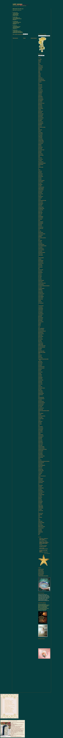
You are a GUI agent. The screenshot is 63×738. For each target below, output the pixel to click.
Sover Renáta (40, 430)
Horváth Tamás (40, 232)
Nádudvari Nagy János (41, 345)
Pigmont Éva (40, 378)
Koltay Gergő (40, 281)
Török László (40, 493)
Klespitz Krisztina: (41, 280)
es (38, 168)
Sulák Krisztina (40, 434)
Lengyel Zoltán (40, 308)
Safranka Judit (40, 409)
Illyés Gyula (40, 240)
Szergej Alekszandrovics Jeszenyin (43, 461)
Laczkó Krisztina (41, 305)
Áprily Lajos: (40, 85)
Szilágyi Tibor (40, 466)
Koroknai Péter (40, 292)
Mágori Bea (40, 316)
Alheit (39, 71)
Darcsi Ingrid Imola (41, 149)
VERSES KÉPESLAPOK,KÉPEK (43, 575)
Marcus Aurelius (40, 321)
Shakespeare (40, 421)
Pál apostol (40, 365)
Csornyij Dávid (40, 143)
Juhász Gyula (40, 253)
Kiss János (40, 276)
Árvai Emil (40, 88)
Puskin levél (40, 386)
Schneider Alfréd (41, 418)
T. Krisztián (40, 473)
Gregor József (40, 201)
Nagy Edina (40, 348)
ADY (39, 63)
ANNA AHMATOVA (41, 79)
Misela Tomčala (40, 336)
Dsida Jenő (40, 157)
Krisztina (39, 300)
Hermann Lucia (40, 228)
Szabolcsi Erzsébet (41, 446)
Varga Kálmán (40, 501)
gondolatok (40, 197)
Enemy (39, 165)
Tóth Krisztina (40, 490)
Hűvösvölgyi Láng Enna (42, 237)
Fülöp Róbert (40, 184)
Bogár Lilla (40, 125)
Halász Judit (40, 213)
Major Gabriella (40, 317)
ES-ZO (39, 169)
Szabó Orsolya (40, 442)
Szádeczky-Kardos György (42, 449)
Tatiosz (39, 477)
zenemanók (40, 530)
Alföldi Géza (40, 69)
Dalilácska (40, 144)
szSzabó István (40, 469)
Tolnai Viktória (40, 485)
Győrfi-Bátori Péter (41, 208)
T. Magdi (39, 474)
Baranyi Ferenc (40, 108)
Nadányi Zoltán (40, 344)
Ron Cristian (40, 406)
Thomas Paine (40, 482)
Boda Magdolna (40, 123)
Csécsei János (40, 139)
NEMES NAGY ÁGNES (41, 352)
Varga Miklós (40, 502)
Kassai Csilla (40, 265)
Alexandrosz (40, 68)
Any (39, 83)
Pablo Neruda (40, 362)
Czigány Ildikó (40, 133)
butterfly (39, 131)
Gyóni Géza (40, 205)
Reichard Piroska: (41, 401)
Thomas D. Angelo (41, 481)
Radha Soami (40, 390)
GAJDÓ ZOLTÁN (40, 189)
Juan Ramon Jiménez (41, 252)
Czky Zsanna (40, 135)
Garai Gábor (40, 192)
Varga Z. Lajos (40, 505)
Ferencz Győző (40, 176)
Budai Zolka (40, 129)
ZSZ (39, 534)
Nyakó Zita (40, 356)
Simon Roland (40, 426)
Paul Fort (39, 370)
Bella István (40, 112)
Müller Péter (40, 341)
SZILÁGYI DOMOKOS (41, 465)
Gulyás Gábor (40, 204)
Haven (39, 220)
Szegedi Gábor (40, 454)
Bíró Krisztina (40, 119)
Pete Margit (40, 374)
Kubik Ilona (40, 301)
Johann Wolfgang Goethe (42, 245)
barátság (39, 109)
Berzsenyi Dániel (41, 117)
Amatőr (39, 75)
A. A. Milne (40, 59)
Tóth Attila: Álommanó (42, 546)
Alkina (39, 72)
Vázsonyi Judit (40, 510)
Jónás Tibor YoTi (41, 248)
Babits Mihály (40, 96)
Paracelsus (40, 369)
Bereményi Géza (40, 113)
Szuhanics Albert (41, 470)
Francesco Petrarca (41, 180)
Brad (39, 128)
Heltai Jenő (40, 225)
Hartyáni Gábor (40, 217)
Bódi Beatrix (40, 124)
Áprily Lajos (40, 84)
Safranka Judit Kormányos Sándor (43, 410)
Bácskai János (40, 97)
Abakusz (39, 60)
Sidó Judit (39, 422)
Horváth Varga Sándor (41, 233)
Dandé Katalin (40, 147)
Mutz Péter (40, 340)
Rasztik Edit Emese (41, 398)
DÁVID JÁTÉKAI (40, 570)
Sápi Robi (39, 414)
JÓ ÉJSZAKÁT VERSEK (43, 545)
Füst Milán (40, 185)
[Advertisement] (44, 14)
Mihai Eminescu (40, 332)
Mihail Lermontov (41, 333)
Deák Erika (40, 151)
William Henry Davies (41, 526)
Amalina (39, 73)
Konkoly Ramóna (41, 284)
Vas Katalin (40, 509)
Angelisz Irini (40, 77)
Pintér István (40, 382)
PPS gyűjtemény (40, 574)
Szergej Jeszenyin (41, 462)
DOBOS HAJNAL (41, 155)
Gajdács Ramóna (41, 188)
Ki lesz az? (40, 273)
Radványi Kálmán (41, 393)
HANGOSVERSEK (41, 571)
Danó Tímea (40, 148)
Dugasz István (40, 159)
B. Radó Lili (40, 93)
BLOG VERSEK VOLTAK (43, 540)
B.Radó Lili (40, 95)
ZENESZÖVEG (40, 531)
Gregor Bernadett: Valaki (42, 200)
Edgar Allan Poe (40, 161)
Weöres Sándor (40, 525)
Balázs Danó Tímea (41, 103)
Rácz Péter (40, 389)
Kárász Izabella (40, 261)
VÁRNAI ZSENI (40, 506)
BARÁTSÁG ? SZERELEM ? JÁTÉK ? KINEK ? (43, 539)
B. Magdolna (40, 92)
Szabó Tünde (40, 445)
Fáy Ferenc (40, 172)
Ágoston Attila (40, 67)
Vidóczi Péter (40, 521)
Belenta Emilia (40, 111)
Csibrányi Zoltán (40, 140)
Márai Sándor (40, 320)
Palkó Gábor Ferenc (41, 366)
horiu (39, 229)
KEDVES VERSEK (41, 573)
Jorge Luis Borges (41, 249)
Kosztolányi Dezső (41, 293)
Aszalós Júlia (40, 89)
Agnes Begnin (40, 65)
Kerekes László (40, 269)
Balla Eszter (40, 104)
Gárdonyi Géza (40, 193)
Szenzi (39, 458)
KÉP (39, 268)
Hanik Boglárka (40, 216)
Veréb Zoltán (40, 514)
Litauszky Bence (40, 313)
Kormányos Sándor (41, 288)
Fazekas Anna (40, 173)
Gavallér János (40, 196)
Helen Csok (40, 224)
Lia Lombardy (40, 312)
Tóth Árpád (40, 486)
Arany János (40, 87)
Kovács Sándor (40, 297)
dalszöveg (39, 145)
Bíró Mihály (40, 120)
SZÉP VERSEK (18, 4)
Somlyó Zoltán (40, 429)
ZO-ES (39, 533)
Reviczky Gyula (40, 405)
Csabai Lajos (40, 136)
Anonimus (40, 81)
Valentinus (40, 498)
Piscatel (39, 385)
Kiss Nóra (39, 277)
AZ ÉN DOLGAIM (41, 569)
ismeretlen (40, 241)
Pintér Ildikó (40, 381)
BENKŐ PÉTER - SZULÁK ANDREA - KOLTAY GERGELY (44, 542)
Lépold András (40, 309)
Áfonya (39, 64)
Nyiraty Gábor (40, 357)
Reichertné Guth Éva (41, 402)
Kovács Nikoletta (41, 296)
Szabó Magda (40, 441)
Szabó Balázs (40, 437)
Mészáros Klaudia (41, 329)
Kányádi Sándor (40, 260)
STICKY (39, 433)
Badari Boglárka (40, 99)
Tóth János (40, 489)
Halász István (40, 212)
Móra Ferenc (40, 337)
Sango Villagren (40, 413)
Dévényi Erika (40, 153)
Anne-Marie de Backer (41, 80)
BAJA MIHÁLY (40, 100)
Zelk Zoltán (40, 529)
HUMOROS (40, 236)
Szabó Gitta (40, 438)
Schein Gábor (40, 417)
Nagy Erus (40, 349)
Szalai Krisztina (40, 450)
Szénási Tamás (40, 457)
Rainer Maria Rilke (41, 397)
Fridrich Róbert (40, 181)
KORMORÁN (40, 289)
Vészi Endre (40, 517)
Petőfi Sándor (40, 377)
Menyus (39, 325)
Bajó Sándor (40, 101)
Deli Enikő (39, 152)
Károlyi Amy (40, 264)
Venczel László (40, 513)
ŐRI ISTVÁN (40, 361)
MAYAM (39, 324)
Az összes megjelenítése (47, 553)
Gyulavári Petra (40, 209)
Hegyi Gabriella (40, 221)
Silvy (39, 425)
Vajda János (40, 497)
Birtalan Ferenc (40, 121)
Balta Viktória (40, 107)
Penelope (39, 373)
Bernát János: (40, 116)
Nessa (39, 353)
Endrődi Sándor (40, 164)
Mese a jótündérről (41, 328)
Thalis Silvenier (40, 478)
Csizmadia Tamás (41, 141)
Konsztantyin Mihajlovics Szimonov (44, 285)
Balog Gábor (40, 105)
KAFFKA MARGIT (41, 257)
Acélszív (39, 61)
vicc (39, 518)
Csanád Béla (40, 137)
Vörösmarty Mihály (41, 522)
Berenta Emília (40, 115)
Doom (39, 156)
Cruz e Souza (40, 132)
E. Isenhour (40, 160)
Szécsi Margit (40, 453)
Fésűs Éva (40, 177)
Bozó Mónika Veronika (41, 127)
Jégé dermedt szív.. (41, 244)
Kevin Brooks (40, 272)
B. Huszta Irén (40, 91)
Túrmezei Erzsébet (41, 494)
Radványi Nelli (40, 394)
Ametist (39, 76)
